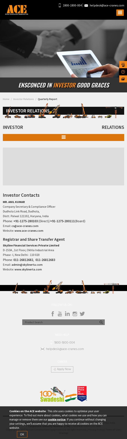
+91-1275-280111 (62, 221)
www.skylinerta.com (28, 269)
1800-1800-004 (70, 5)
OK (22, 434)
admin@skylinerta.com (27, 264)
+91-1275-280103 (25, 221)
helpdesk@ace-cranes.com (104, 5)
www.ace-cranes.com (29, 230)
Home (6, 99)
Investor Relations (23, 99)
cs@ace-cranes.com (24, 226)
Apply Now (64, 369)
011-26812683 (45, 260)
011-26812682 (23, 260)
